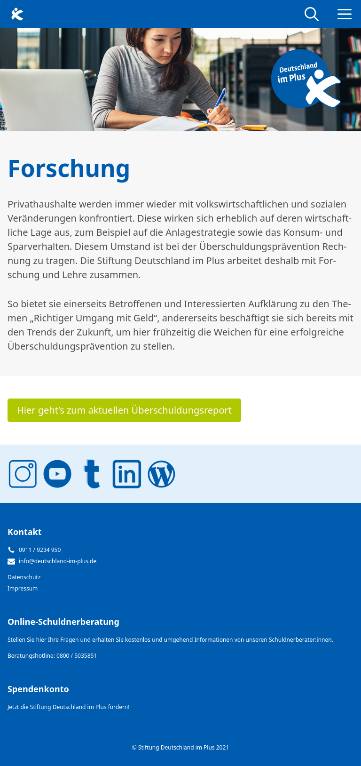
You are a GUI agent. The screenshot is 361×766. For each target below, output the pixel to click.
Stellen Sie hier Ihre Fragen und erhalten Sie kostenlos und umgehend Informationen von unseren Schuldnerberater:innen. (170, 640)
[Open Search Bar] (311, 14)
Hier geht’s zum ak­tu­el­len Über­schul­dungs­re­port (124, 410)
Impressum (23, 588)
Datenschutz (24, 577)
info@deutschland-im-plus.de (57, 561)
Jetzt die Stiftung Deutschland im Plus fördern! (69, 707)
